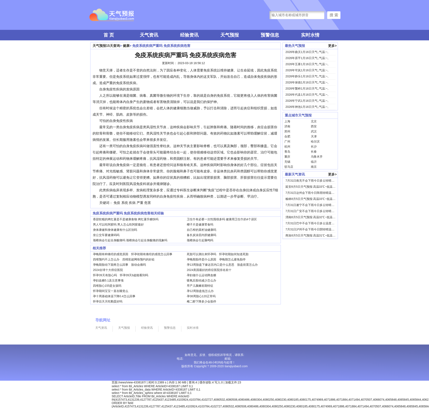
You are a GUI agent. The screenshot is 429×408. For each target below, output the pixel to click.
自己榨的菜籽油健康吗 (201, 229)
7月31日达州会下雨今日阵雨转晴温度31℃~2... (315, 192)
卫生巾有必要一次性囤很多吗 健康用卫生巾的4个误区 (222, 219)
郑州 (287, 131)
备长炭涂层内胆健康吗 (201, 235)
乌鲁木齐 (317, 156)
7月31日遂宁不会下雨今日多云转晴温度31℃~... (316, 205)
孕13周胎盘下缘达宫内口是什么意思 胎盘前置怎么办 (222, 264)
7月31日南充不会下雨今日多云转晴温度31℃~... (316, 180)
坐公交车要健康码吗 (106, 235)
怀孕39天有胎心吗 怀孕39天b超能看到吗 (120, 275)
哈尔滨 (315, 141)
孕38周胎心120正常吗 (201, 296)
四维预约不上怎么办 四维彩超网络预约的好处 (124, 259)
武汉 (314, 131)
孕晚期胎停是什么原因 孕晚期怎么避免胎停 (216, 259)
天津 (314, 136)
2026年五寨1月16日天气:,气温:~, (306, 64)
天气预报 (229, 35)
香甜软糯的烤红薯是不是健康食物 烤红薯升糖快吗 (125, 219)
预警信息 (270, 35)
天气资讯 (149, 35)
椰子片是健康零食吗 (200, 224)
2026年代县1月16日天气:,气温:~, (306, 94)
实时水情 (310, 35)
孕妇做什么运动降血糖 (201, 275)
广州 (287, 141)
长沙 (314, 146)
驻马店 (288, 166)
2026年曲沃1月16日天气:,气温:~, (306, 52)
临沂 (314, 161)
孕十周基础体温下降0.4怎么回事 (114, 296)
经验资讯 (189, 35)
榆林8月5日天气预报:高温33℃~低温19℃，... (314, 199)
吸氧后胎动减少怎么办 (201, 280)
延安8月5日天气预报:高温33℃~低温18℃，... (314, 186)
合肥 (287, 136)
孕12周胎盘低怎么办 (200, 291)
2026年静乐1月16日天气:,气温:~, (306, 76)
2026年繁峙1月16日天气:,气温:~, (306, 88)
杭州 (287, 146)
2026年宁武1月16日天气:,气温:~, (306, 100)
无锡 (287, 161)
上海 (287, 121)
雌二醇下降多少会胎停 (201, 301)
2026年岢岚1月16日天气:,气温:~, (306, 70)
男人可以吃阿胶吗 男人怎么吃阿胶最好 (118, 224)
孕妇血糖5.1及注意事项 (108, 280)
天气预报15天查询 (106, 46)
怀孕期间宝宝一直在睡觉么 (110, 291)
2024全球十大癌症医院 (108, 270)
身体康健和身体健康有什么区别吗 (115, 229)
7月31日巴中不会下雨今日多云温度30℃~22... (315, 223)
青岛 (287, 151)
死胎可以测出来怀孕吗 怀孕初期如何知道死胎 (218, 254)
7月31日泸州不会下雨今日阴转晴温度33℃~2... (315, 229)
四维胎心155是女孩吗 (107, 285)
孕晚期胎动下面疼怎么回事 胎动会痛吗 (119, 264)
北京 (314, 121)
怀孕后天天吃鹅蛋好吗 (107, 301)
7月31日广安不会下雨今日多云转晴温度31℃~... (316, 211)
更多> (332, 46)
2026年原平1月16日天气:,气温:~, (306, 58)
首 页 (108, 35)
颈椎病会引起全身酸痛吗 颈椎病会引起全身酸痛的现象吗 (130, 240)
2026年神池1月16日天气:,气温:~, (306, 106)
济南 (287, 126)
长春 (314, 151)
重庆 (287, 156)
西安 (314, 126)
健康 (126, 46)
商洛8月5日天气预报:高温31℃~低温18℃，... (314, 235)
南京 (314, 166)
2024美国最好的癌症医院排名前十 (209, 270)
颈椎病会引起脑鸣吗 (200, 240)
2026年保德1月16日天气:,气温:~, (306, 82)
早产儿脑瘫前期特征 (200, 285)
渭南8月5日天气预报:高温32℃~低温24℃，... (314, 217)
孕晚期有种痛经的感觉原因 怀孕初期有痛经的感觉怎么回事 (132, 254)
